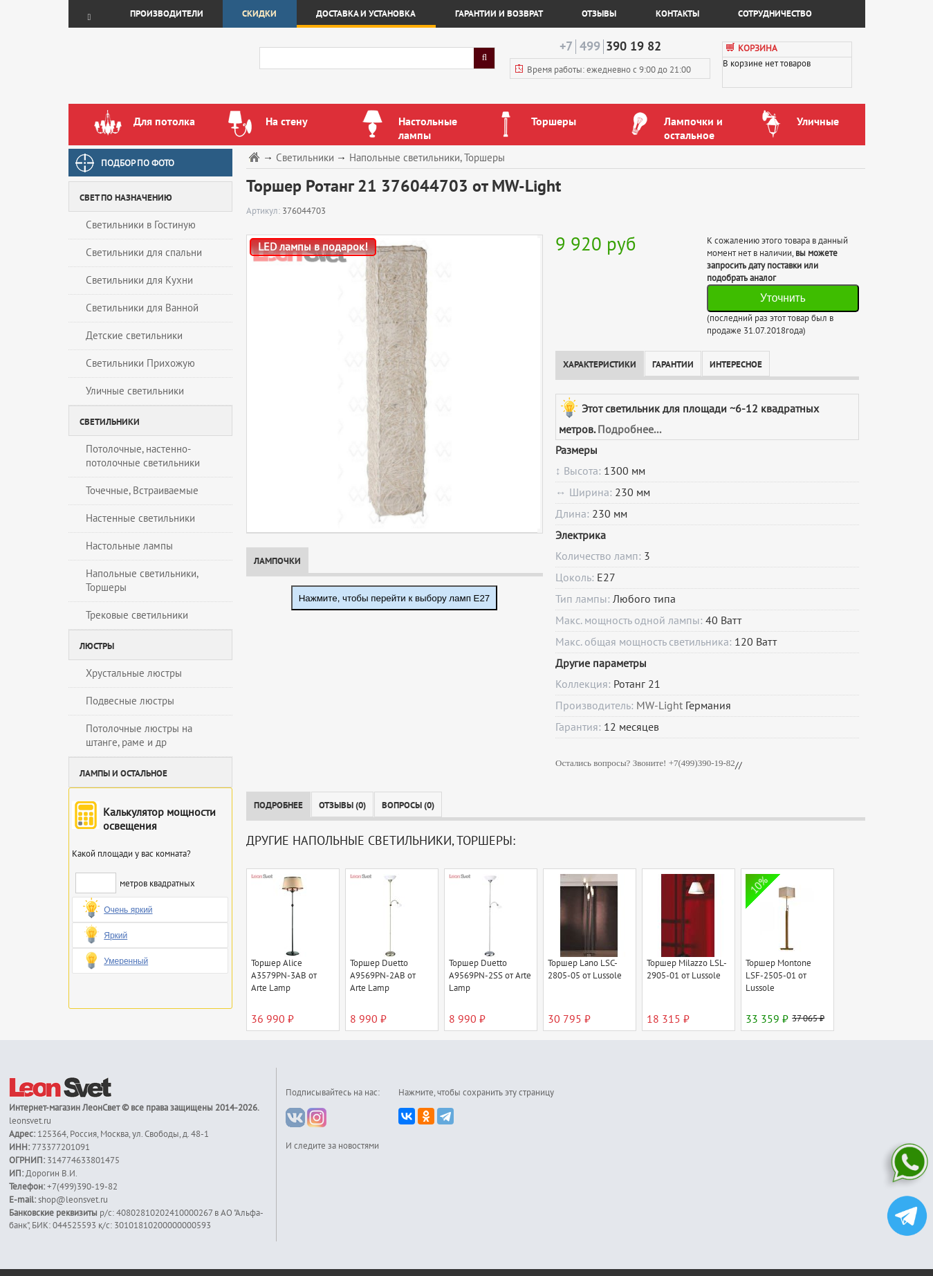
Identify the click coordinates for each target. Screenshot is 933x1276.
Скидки (259, 13)
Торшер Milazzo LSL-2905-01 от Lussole (687, 969)
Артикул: (264, 211)
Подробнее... (629, 429)
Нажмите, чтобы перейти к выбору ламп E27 (394, 598)
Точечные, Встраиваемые (142, 490)
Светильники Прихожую (140, 363)
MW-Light (659, 706)
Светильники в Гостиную (141, 225)
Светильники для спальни (144, 252)
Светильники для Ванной (142, 308)
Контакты (677, 13)
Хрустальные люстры (134, 673)
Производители (166, 13)
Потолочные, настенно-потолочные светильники (143, 456)
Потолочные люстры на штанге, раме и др (139, 735)
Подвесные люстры (130, 701)
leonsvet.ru (30, 1121)
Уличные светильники (135, 391)
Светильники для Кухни (139, 280)
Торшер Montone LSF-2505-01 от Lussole (778, 976)
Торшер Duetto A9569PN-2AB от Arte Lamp (383, 976)
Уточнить (783, 298)
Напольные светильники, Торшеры (142, 580)
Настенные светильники (140, 518)
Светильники (305, 158)
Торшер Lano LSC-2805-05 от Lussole (585, 969)
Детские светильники (134, 335)
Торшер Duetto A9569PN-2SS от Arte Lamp (490, 976)
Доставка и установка (366, 13)
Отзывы (599, 13)
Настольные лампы (129, 546)
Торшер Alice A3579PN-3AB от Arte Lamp (284, 976)
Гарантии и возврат (499, 13)
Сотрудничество (775, 13)
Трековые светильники (137, 615)
